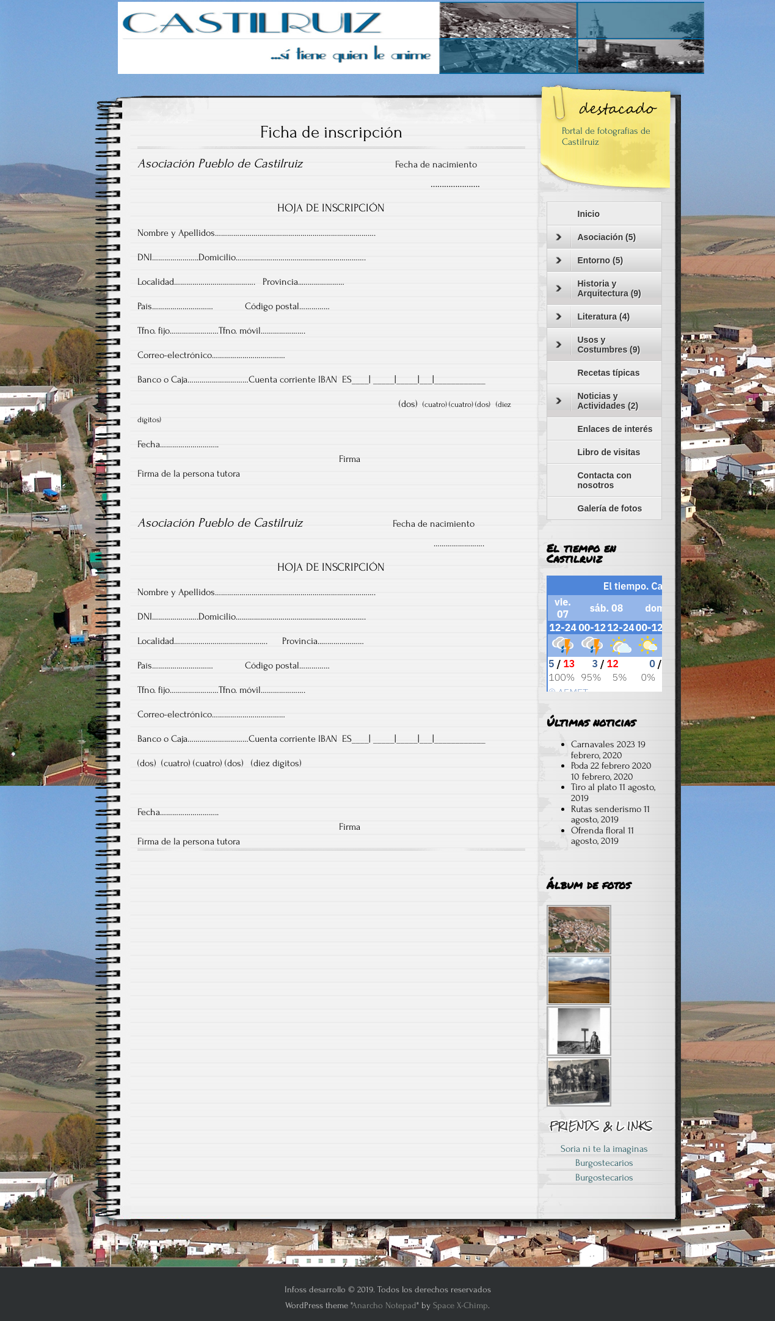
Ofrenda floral (598, 830)
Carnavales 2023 (603, 744)
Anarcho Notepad (384, 1305)
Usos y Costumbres (598, 344)
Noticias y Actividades (597, 400)
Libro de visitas (609, 452)
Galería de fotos (610, 508)
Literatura (593, 316)
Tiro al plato (594, 786)
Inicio (589, 214)
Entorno (590, 260)
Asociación (596, 237)
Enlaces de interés (615, 429)
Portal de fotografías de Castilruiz (606, 136)
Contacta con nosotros (605, 480)
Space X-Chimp (460, 1305)
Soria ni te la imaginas (604, 1148)
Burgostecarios (604, 1162)
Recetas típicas (609, 373)
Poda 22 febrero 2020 (611, 765)
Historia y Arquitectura (598, 288)
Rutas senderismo (606, 808)
